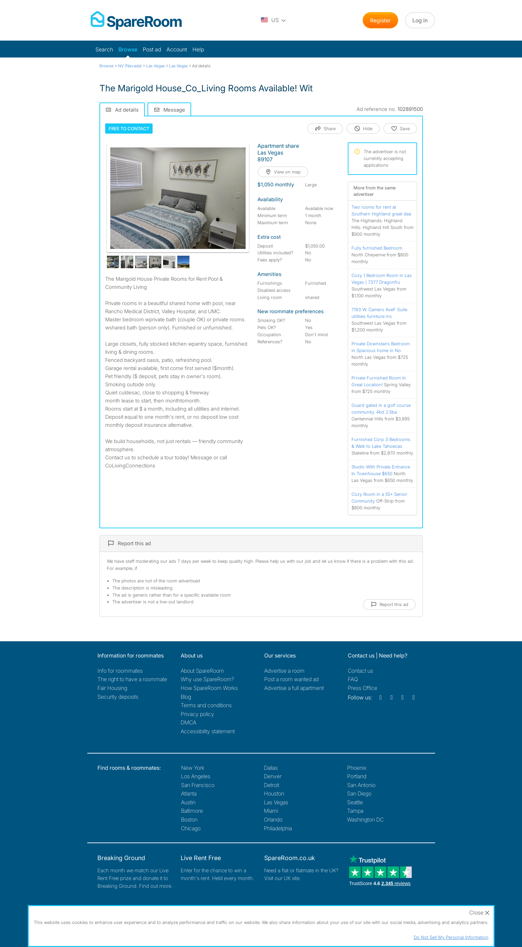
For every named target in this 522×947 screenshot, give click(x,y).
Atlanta (189, 793)
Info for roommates (120, 670)
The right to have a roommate (132, 679)
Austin (188, 802)
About (202, 670)
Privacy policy (197, 714)
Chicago (191, 828)
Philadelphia (278, 828)
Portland (356, 776)
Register (380, 20)
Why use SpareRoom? (207, 679)
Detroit (271, 785)
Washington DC (365, 819)
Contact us (360, 670)
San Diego (359, 793)
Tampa (355, 810)
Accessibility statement (208, 731)
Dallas (271, 767)
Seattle (355, 802)
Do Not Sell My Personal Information (451, 937)
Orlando (273, 819)
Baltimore (192, 810)
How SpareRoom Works (209, 688)
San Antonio (361, 785)
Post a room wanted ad (291, 679)
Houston (274, 793)
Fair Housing (112, 688)
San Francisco (197, 785)
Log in (420, 20)
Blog (186, 696)
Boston (189, 819)
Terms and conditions (206, 705)
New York (192, 767)
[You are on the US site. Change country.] (273, 20)
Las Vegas (276, 802)
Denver (272, 776)
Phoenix (356, 767)
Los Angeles (195, 776)
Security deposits (117, 696)
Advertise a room (284, 670)
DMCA (188, 722)
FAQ (353, 679)
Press (362, 688)
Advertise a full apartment (294, 688)
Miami (271, 810)
